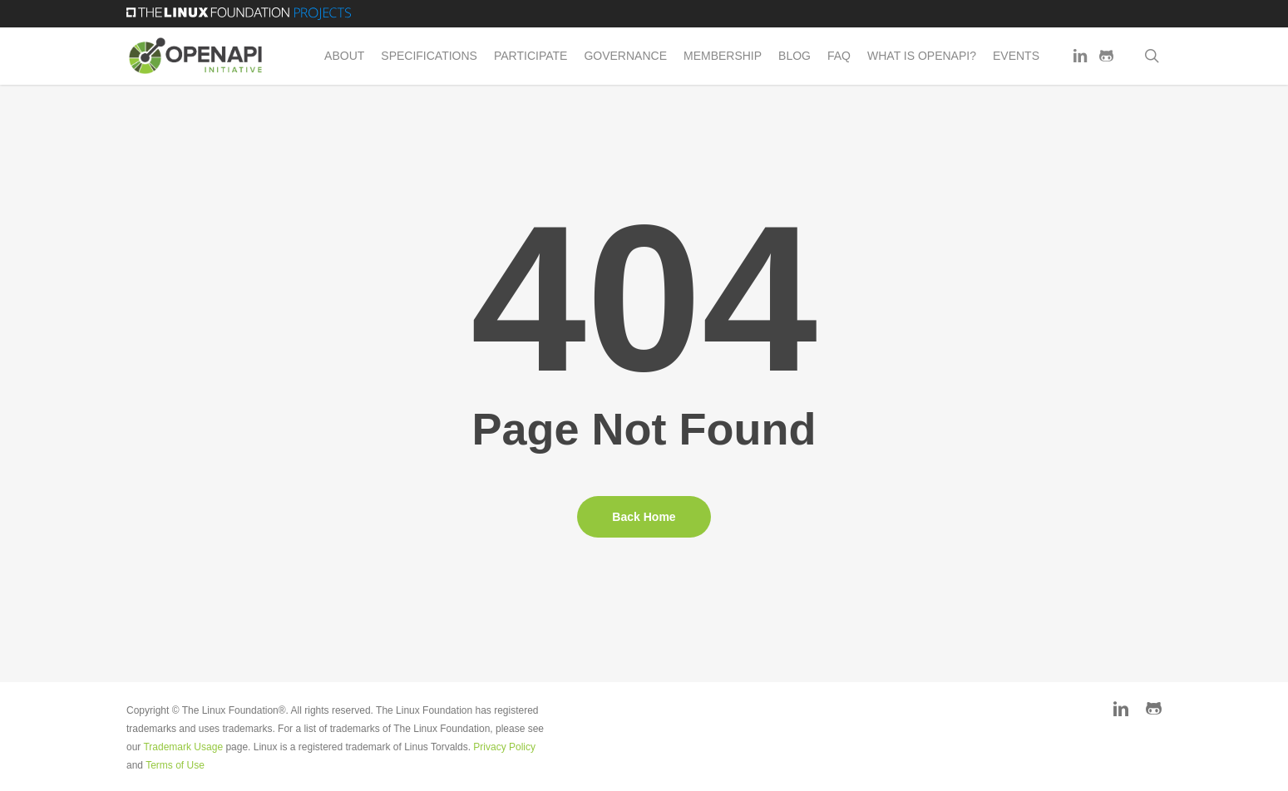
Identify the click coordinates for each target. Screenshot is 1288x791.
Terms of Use (175, 765)
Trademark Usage (183, 747)
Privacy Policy (504, 747)
